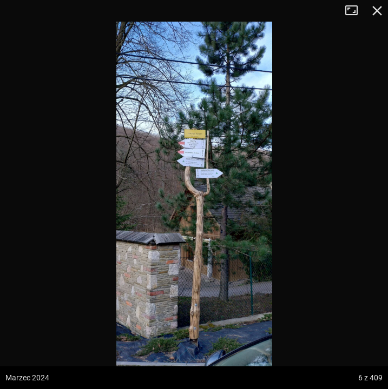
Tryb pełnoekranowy (355, 11)
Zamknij (377, 11)
